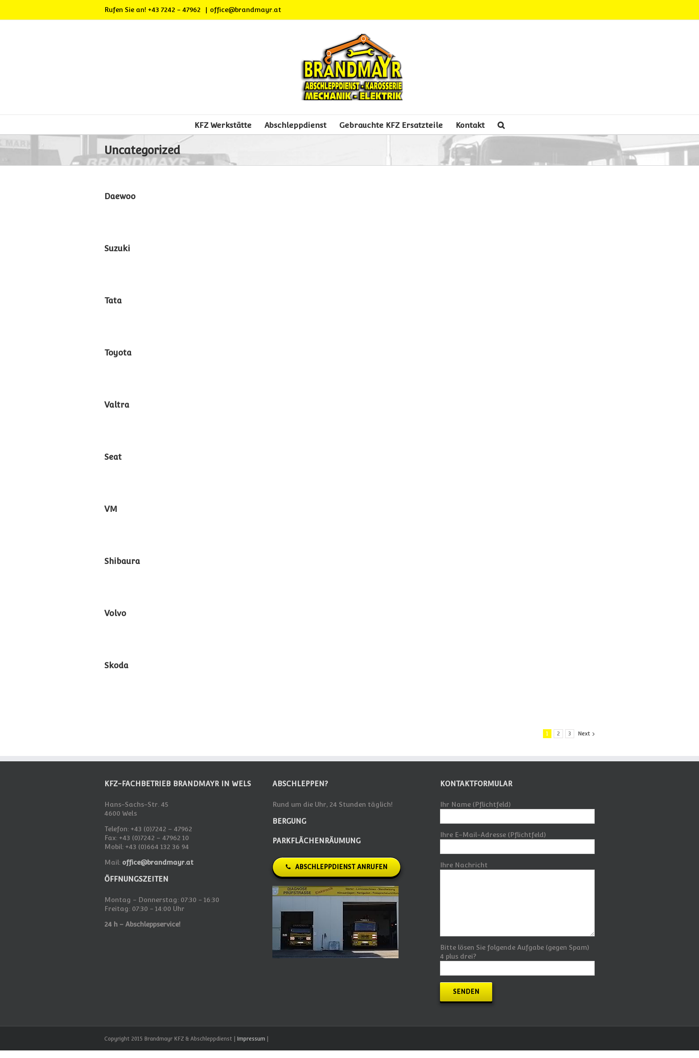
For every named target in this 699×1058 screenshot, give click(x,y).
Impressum (251, 1039)
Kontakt (470, 125)
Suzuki (117, 248)
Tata (113, 300)
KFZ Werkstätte (222, 125)
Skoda (116, 665)
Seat (113, 457)
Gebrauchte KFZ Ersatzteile (391, 125)
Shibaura (122, 561)
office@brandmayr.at (245, 9)
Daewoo (120, 196)
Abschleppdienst (295, 125)
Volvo (115, 613)
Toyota (118, 352)
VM (110, 509)
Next (584, 734)
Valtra (116, 404)
